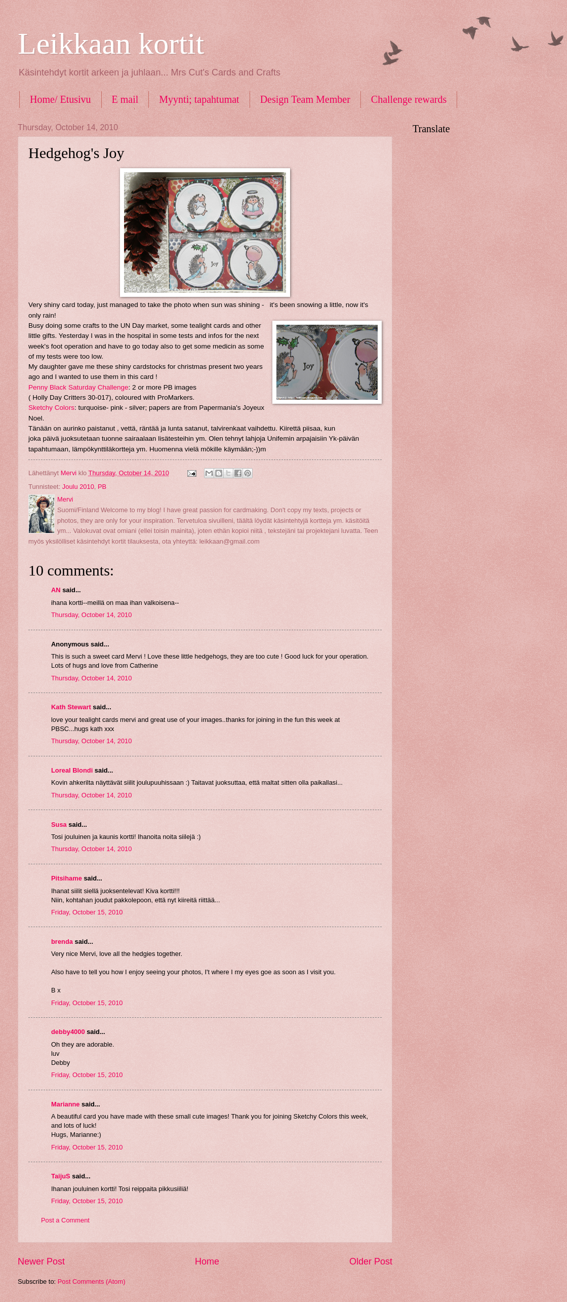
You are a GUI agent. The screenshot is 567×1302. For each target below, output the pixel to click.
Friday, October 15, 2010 (87, 912)
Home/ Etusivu (60, 99)
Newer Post (41, 1261)
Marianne (65, 1104)
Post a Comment (65, 1220)
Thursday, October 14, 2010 (91, 615)
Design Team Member (305, 99)
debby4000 (68, 1032)
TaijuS (60, 1176)
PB (102, 486)
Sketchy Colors (51, 407)
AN (56, 590)
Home (207, 1261)
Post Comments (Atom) (92, 1281)
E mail (125, 99)
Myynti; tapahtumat (199, 99)
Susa (59, 824)
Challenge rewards (409, 99)
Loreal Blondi (72, 770)
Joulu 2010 (78, 486)
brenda (62, 941)
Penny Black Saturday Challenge (78, 387)
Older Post (370, 1261)
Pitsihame (66, 878)
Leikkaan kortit (111, 43)
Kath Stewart (71, 707)
